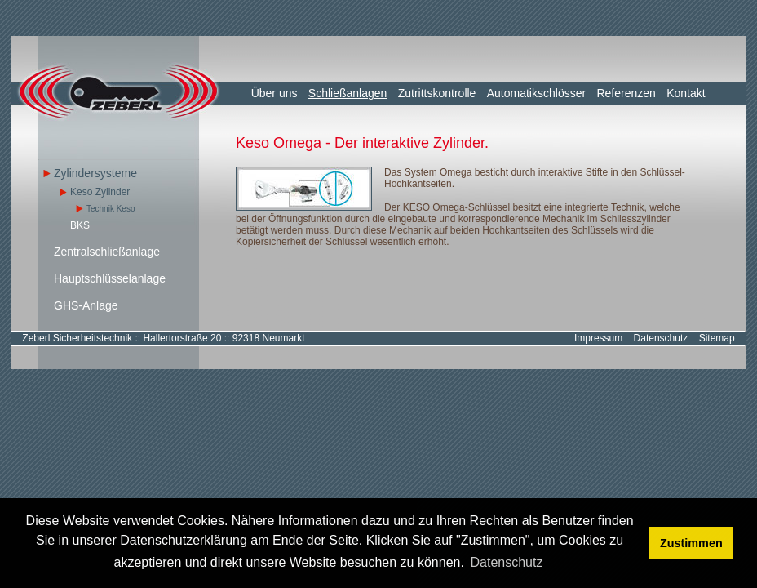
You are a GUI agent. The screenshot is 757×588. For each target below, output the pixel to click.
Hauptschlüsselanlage (110, 278)
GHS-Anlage (86, 305)
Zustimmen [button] (691, 543)
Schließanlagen (347, 93)
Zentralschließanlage (107, 251)
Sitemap (717, 338)
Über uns (274, 93)
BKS (80, 225)
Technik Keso (110, 208)
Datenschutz (661, 338)
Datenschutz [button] (507, 562)
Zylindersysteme (95, 173)
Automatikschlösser (536, 93)
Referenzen (625, 93)
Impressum (598, 338)
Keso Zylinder (100, 192)
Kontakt (685, 93)
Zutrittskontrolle (437, 93)
